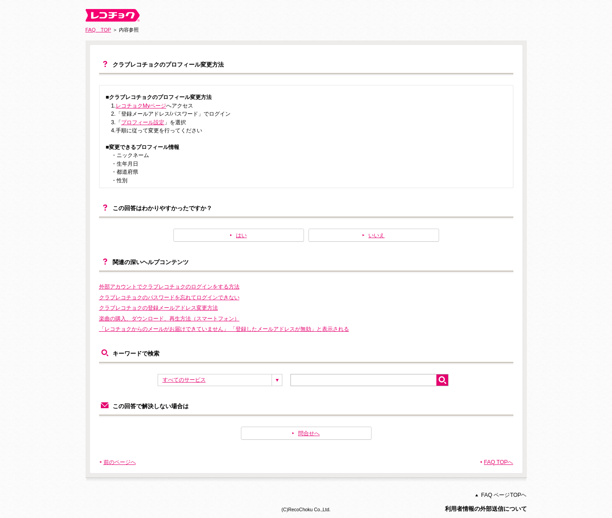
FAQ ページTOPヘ (503, 495)
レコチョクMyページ (141, 106)
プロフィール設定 (142, 122)
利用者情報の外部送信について (486, 508)
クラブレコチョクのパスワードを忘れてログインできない (169, 297)
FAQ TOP (98, 29)
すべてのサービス (184, 380)
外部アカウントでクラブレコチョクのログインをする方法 (169, 287)
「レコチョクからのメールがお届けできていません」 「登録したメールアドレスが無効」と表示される (224, 329)
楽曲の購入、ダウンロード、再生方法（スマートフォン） (169, 318)
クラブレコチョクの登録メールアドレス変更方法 (158, 308)
